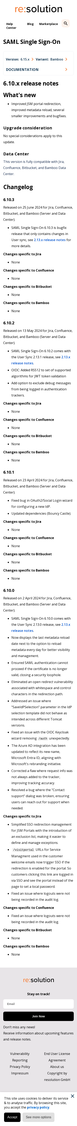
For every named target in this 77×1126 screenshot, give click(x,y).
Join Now (38, 1016)
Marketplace (48, 24)
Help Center (11, 26)
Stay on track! (38, 993)
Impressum (19, 1073)
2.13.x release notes (50, 240)
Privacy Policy (20, 1066)
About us (57, 1066)
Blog (30, 24)
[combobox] (19, 59)
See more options (38, 1117)
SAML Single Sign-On (31, 41)
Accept (12, 1117)
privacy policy (38, 1107)
